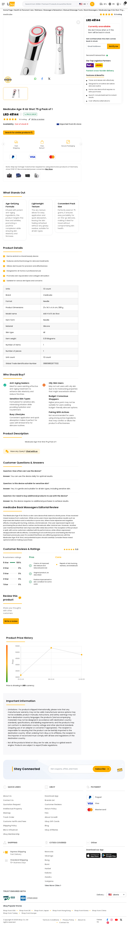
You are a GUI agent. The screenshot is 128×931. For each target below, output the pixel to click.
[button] (103, 4)
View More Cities (53, 885)
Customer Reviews (53, 804)
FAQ (46, 813)
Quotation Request (11, 804)
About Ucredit (51, 817)
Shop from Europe (29, 913)
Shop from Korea (81, 910)
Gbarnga (49, 856)
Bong (47, 860)
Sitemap (7, 813)
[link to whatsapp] (35, 79)
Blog (47, 825)
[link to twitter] (49, 79)
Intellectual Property (12, 808)
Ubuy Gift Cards (52, 821)
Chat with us (32, 451)
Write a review (11, 621)
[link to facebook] (42, 79)
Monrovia (49, 851)
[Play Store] (109, 856)
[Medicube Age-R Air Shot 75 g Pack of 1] (42, 50)
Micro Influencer (10, 830)
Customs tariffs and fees (14, 821)
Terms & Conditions (51, 920)
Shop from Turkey (10, 913)
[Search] (92, 4)
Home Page (8, 10)
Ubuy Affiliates (51, 830)
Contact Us (8, 800)
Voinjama (49, 881)
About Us (7, 796)
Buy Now (49, 169)
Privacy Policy (68, 920)
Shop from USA (9, 910)
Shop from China (99, 910)
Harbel (48, 868)
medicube (7, 14)
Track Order (8, 817)
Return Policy (50, 808)
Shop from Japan (41, 910)
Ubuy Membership (11, 834)
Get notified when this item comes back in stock (101, 40)
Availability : (8, 124)
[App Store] (93, 856)
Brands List (50, 800)
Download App (51, 796)
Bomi (47, 864)
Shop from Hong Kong (61, 910)
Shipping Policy (10, 825)
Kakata (48, 873)
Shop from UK (24, 910)
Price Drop (30, 114)
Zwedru (48, 877)
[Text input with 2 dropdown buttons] (50, 4)
